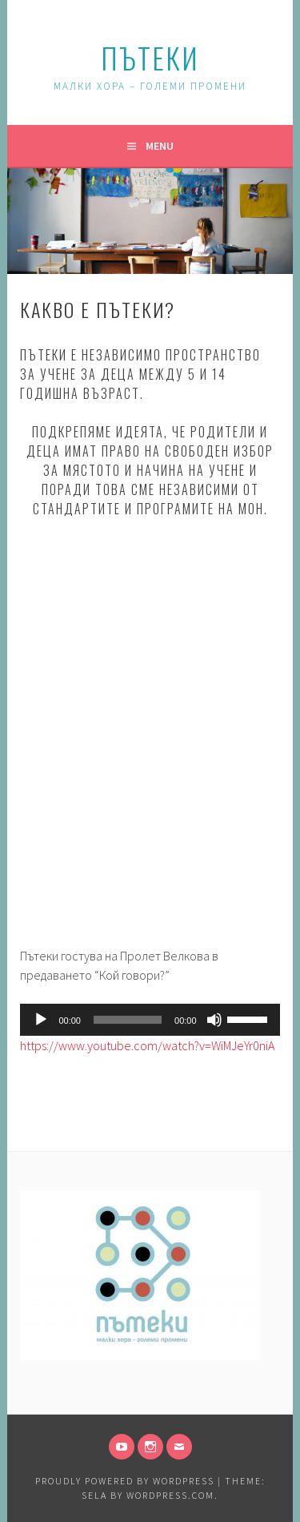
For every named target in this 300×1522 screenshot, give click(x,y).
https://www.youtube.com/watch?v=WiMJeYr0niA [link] (147, 1045)
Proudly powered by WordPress (124, 1481)
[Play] (41, 1020)
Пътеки (150, 57)
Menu (160, 146)
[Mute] (214, 1020)
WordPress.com (170, 1495)
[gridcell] (149, 927)
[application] (149, 1020)
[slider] (128, 1020)
